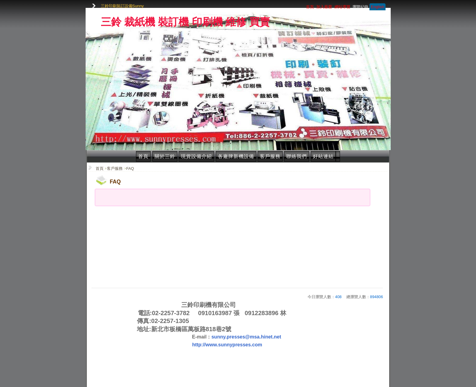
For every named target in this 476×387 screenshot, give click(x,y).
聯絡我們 (296, 156)
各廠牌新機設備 (236, 156)
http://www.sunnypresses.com (227, 344)
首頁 (143, 156)
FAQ (130, 168)
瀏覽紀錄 (360, 7)
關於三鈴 (165, 156)
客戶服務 (270, 156)
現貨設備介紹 (196, 156)
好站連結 (323, 156)
